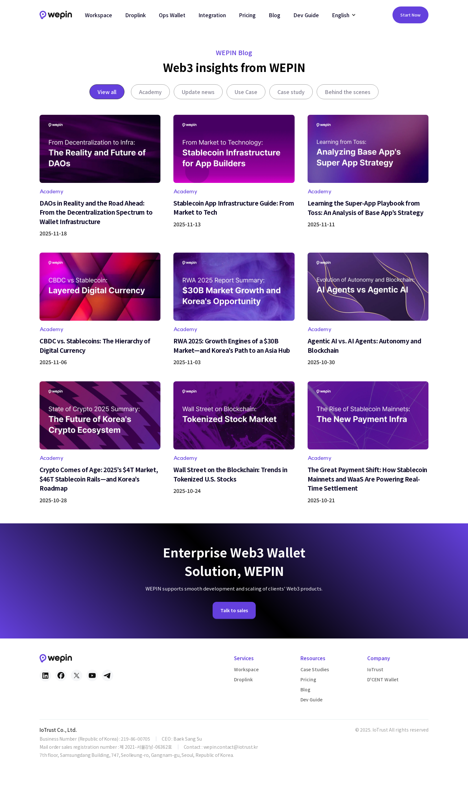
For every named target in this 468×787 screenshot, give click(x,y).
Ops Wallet (172, 15)
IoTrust (375, 669)
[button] (343, 15)
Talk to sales (234, 619)
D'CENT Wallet (383, 679)
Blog (274, 15)
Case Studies (314, 669)
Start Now (410, 15)
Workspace (98, 15)
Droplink (135, 15)
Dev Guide (306, 15)
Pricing (247, 15)
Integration (212, 15)
